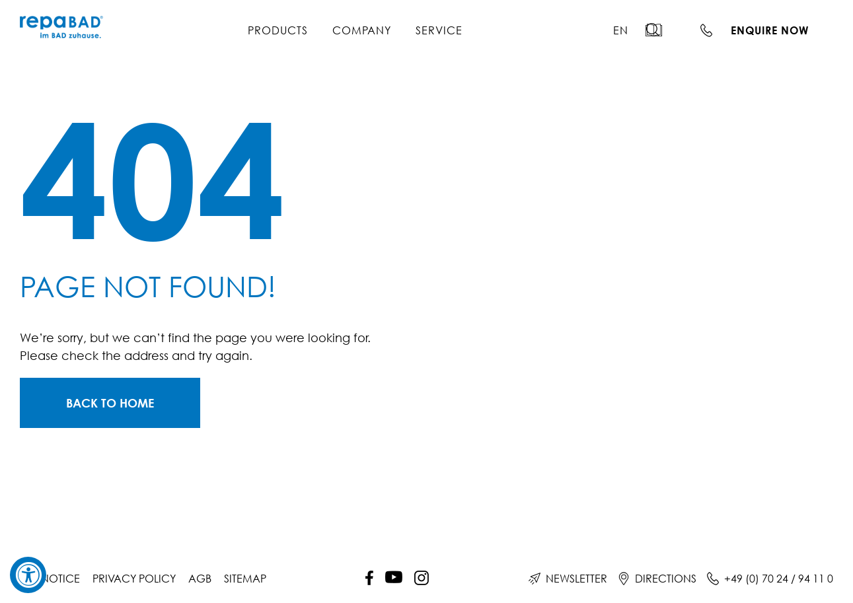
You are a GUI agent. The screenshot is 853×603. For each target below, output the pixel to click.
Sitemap (245, 578)
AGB (199, 578)
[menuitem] (620, 30)
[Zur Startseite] (110, 403)
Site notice (50, 578)
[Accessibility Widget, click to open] (28, 575)
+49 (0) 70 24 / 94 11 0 (778, 578)
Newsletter (576, 578)
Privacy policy (134, 578)
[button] (660, 29)
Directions (665, 578)
